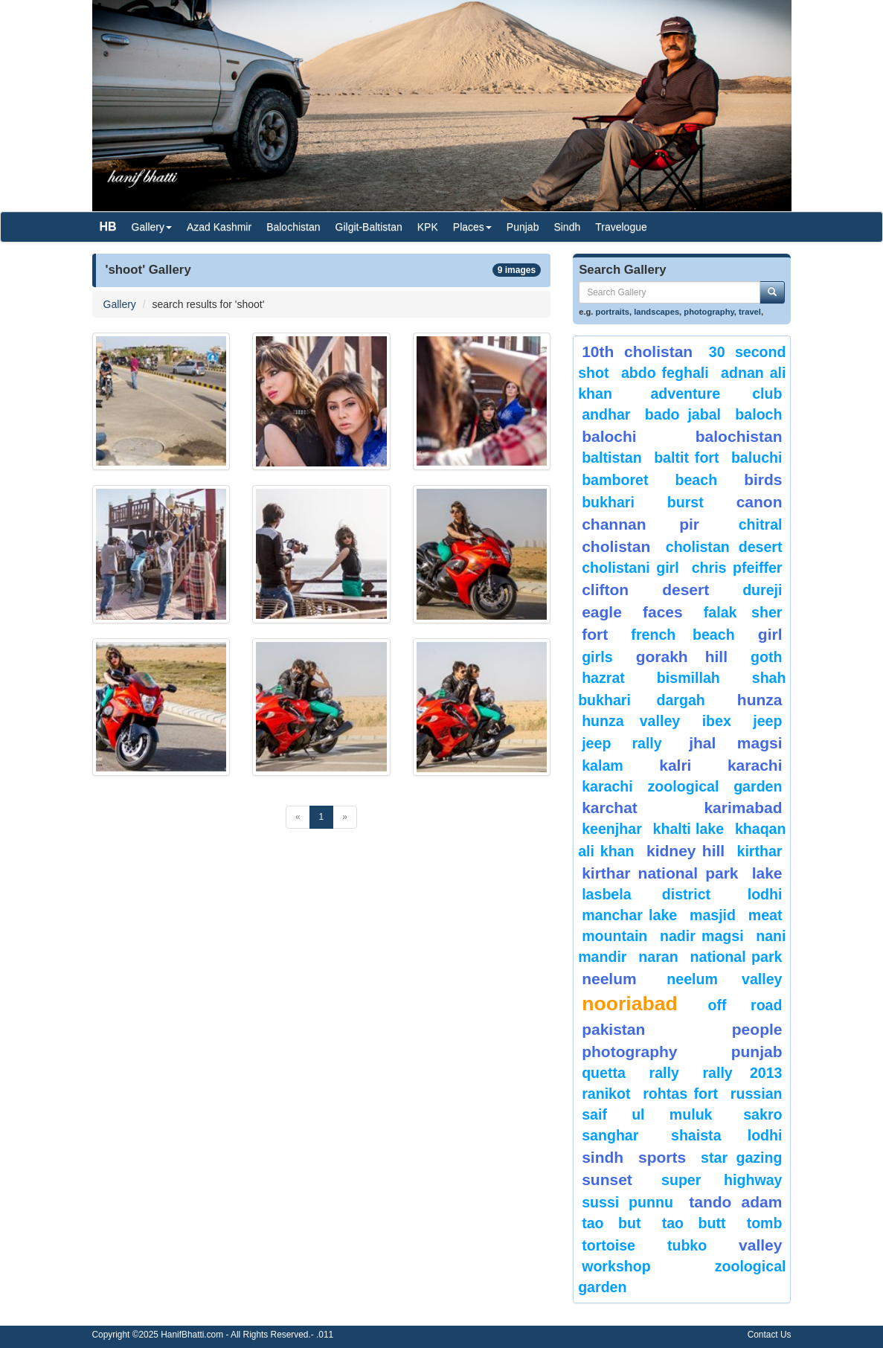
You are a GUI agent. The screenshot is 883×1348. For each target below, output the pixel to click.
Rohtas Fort (680, 1093)
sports (662, 1157)
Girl (770, 634)
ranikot (606, 1093)
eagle (602, 611)
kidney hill (685, 850)
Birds (763, 479)
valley (760, 1245)
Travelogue (621, 227)
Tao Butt (694, 1223)
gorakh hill (682, 656)
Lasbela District (646, 894)
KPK (427, 227)
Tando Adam (735, 1201)
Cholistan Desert (724, 547)
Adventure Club (716, 393)
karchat (610, 807)
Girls (597, 657)
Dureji (762, 590)
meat (765, 915)
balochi (609, 436)
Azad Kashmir (219, 227)
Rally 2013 (742, 1073)
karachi (755, 765)
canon (759, 501)
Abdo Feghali (665, 373)
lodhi (765, 894)
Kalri (675, 765)
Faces (663, 611)
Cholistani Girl (630, 567)
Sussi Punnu (627, 1202)
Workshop (616, 1266)
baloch (758, 414)
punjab (757, 1051)
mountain (614, 936)
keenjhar (612, 829)
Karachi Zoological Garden (682, 786)
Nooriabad (630, 1003)
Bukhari (608, 502)
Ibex (716, 721)
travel (750, 311)
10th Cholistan (637, 351)
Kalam (602, 765)
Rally (664, 1073)
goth (766, 657)
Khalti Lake (689, 829)
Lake (767, 873)
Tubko (687, 1245)
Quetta (604, 1073)
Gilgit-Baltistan (368, 227)
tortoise (608, 1245)
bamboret (615, 480)
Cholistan (616, 546)
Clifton (605, 589)
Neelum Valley (724, 979)
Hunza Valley (631, 721)
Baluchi (757, 457)
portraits (612, 311)
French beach (682, 634)
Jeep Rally (622, 743)
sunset (607, 1179)
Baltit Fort (686, 457)
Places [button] (472, 227)
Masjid (713, 915)
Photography (629, 1051)
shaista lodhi (726, 1135)
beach (696, 480)
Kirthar (760, 851)
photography (709, 311)
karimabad (743, 807)
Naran (658, 957)
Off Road (745, 1005)
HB (108, 226)
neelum (609, 978)
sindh (602, 1157)
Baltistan (612, 457)
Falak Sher (743, 612)
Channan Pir (640, 524)
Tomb (765, 1223)
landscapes (656, 311)
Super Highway (721, 1180)
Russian (757, 1093)
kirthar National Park (660, 873)
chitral (761, 524)
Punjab (523, 227)
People (757, 1029)
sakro (762, 1114)
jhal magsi (735, 742)
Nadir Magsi (702, 936)
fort (595, 634)
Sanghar (610, 1135)
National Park (736, 957)
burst (685, 502)
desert (685, 589)
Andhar (606, 414)
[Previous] (298, 817)
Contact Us (770, 1334)
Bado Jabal (683, 414)
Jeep (767, 721)
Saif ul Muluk (647, 1114)
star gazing (741, 1157)
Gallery (119, 304)
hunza (760, 699)
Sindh (566, 227)
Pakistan (613, 1029)
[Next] (345, 817)
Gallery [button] (152, 227)
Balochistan (293, 227)
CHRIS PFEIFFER (737, 567)
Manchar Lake (629, 915)
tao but (611, 1223)
